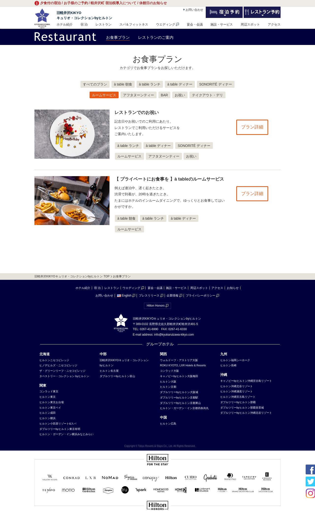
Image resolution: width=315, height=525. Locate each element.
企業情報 (172, 295)
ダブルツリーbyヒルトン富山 (117, 376)
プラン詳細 (252, 127)
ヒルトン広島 (168, 423)
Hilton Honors (156, 305)
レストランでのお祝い (136, 112)
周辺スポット (250, 24)
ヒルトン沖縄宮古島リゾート (237, 396)
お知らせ (233, 288)
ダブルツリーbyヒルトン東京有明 (59, 428)
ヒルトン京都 (168, 386)
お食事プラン (118, 37)
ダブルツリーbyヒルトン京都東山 (180, 402)
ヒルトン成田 (47, 412)
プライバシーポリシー (200, 295)
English (124, 295)
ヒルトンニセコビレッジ (54, 360)
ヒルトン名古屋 (109, 370)
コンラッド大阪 (169, 370)
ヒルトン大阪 (168, 381)
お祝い (180, 95)
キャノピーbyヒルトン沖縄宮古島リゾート (246, 380)
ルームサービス (104, 95)
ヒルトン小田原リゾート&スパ (57, 423)
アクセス (274, 24)
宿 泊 (84, 24)
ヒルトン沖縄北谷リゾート (236, 386)
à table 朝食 (123, 84)
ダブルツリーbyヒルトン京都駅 (179, 397)
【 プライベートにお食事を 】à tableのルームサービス (169, 179)
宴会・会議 (195, 24)
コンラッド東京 (48, 391)
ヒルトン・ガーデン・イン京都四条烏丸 (184, 408)
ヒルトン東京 (47, 396)
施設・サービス (221, 24)
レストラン (103, 24)
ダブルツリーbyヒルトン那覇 (238, 402)
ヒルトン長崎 (228, 365)
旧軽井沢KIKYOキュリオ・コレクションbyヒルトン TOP (72, 276)
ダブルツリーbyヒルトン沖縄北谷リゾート (246, 412)
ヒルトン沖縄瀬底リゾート (236, 391)
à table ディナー (179, 84)
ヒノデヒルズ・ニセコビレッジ (58, 365)
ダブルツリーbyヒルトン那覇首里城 (242, 407)
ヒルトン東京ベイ (50, 407)
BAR (164, 95)
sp (157, 522)
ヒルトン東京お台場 (51, 402)
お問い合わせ (194, 9)
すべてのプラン (95, 84)
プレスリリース (149, 295)
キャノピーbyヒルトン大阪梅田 (179, 376)
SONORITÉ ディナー (215, 84)
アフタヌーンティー (138, 95)
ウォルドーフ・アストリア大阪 (179, 360)
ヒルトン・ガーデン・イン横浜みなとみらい (66, 434)
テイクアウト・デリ (207, 95)
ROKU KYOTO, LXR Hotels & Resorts (183, 365)
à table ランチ (150, 84)
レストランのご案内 (155, 37)
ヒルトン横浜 (47, 418)
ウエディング (165, 24)
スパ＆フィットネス (133, 24)
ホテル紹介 (65, 24)
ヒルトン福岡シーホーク (235, 360)
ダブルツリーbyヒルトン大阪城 (179, 392)
